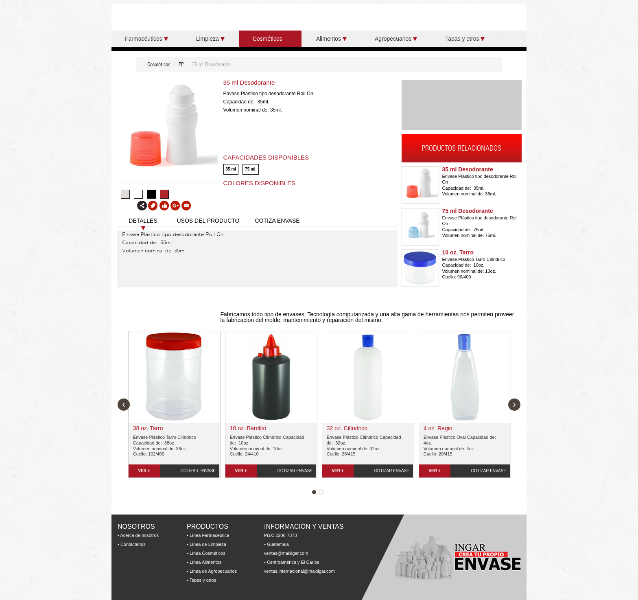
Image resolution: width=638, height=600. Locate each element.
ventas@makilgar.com (286, 553)
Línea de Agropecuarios (213, 571)
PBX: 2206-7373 (280, 535)
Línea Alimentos (205, 562)
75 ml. (250, 169)
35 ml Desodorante (467, 169)
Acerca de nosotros (139, 535)
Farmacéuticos (146, 38)
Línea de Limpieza (208, 544)
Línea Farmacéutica (209, 535)
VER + (144, 471)
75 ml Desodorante (467, 211)
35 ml (231, 169)
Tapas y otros (465, 38)
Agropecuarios (396, 38)
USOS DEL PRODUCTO (208, 220)
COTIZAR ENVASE (198, 471)
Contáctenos (133, 544)
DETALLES (143, 220)
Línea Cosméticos (207, 553)
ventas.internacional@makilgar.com (299, 571)
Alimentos (331, 38)
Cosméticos (270, 38)
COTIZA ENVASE (277, 220)
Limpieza (210, 38)
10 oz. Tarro (458, 252)
